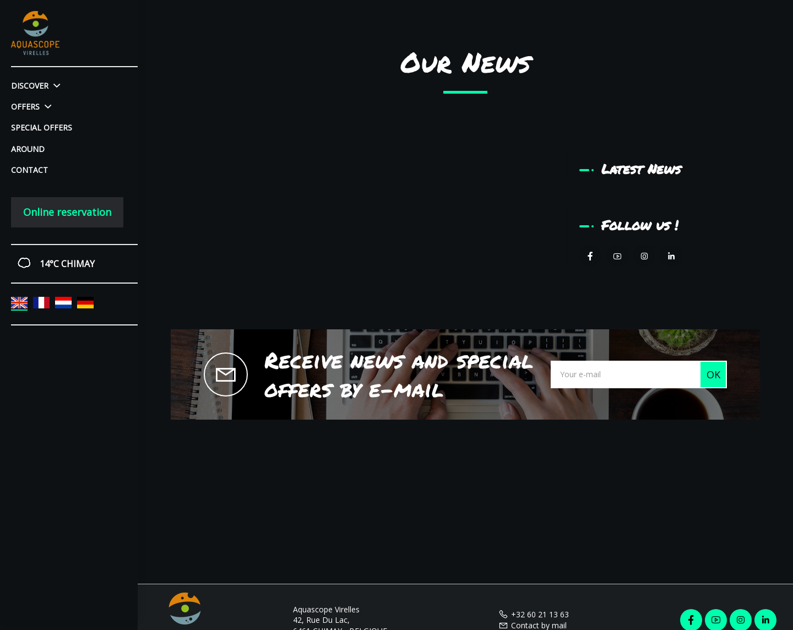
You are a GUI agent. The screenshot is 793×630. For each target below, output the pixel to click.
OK (713, 374)
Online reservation (67, 212)
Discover (35, 85)
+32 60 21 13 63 (533, 614)
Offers (31, 106)
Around (28, 149)
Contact (29, 170)
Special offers (41, 127)
